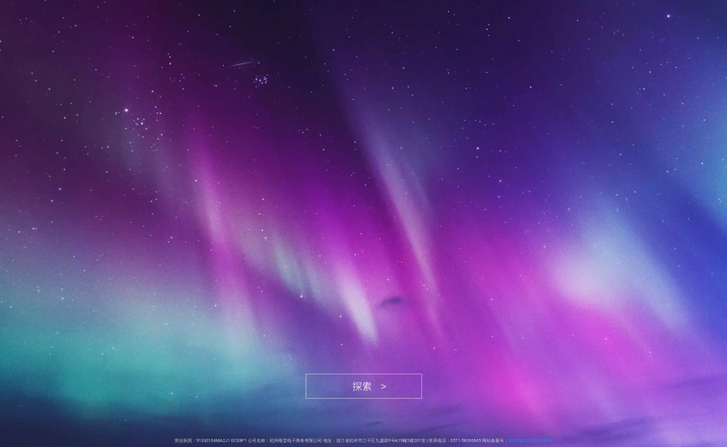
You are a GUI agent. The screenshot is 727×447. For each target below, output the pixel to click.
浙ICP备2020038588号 (530, 440)
